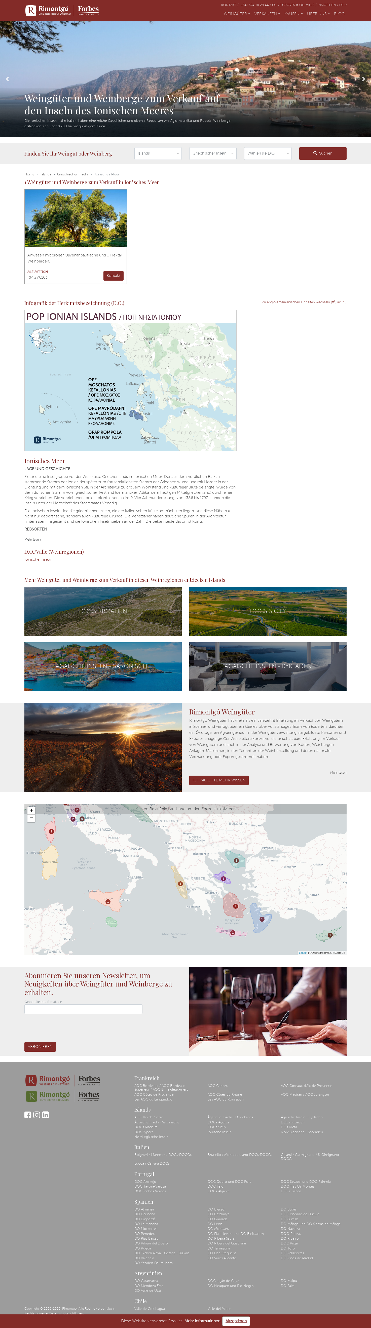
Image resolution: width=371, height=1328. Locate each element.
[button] (7, 79)
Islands (46, 174)
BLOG (340, 13)
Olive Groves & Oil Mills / (295, 5)
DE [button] (343, 5)
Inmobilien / (328, 5)
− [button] (31, 818)
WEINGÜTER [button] (237, 14)
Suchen (322, 153)
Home (29, 174)
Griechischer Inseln (72, 174)
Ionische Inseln (37, 560)
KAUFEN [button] (293, 14)
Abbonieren (40, 1047)
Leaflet (303, 952)
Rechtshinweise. (36, 1313)
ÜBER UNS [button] (318, 14)
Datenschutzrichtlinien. (66, 1313)
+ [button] (31, 811)
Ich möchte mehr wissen (219, 780)
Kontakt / (230, 5)
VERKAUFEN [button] (267, 14)
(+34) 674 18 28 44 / (256, 5)
